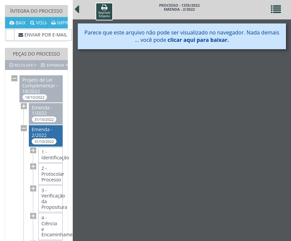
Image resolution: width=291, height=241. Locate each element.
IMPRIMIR (59, 22)
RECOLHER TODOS (23, 65)
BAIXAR (17, 22)
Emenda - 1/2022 (44, 113)
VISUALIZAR (38, 22)
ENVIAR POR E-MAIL (42, 34)
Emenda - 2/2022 (44, 135)
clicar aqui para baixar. (198, 40)
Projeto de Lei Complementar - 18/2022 (40, 88)
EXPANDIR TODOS (54, 65)
